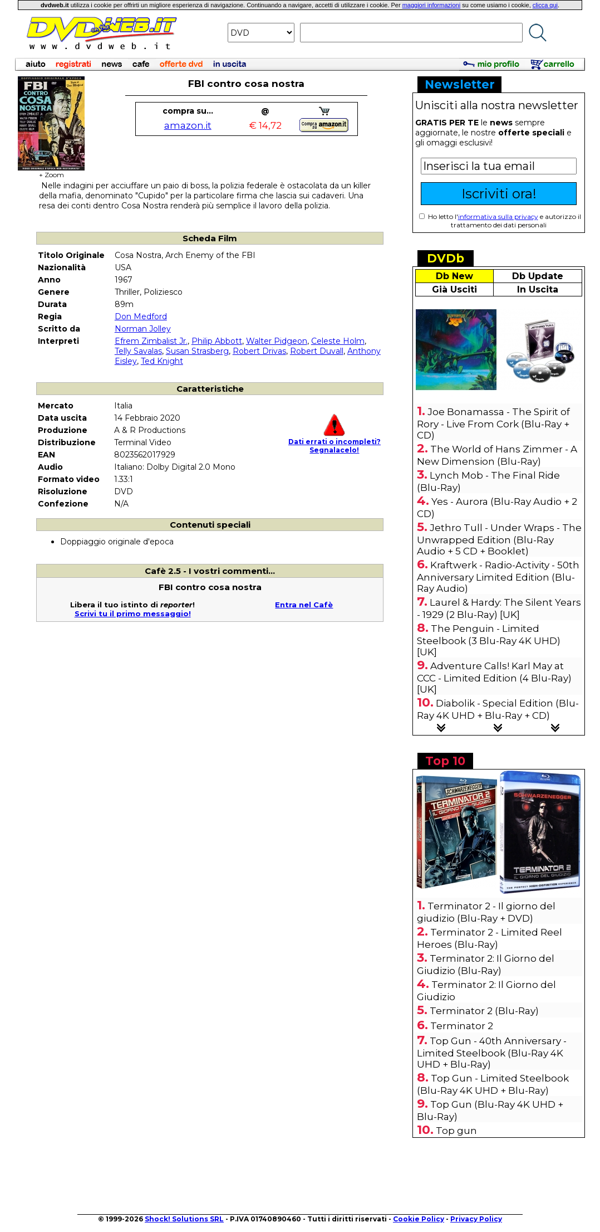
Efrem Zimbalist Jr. (151, 341)
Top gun (456, 1130)
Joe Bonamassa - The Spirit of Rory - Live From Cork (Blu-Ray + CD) (493, 423)
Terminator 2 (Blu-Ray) (484, 1010)
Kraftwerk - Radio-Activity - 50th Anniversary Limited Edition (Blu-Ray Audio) (498, 576)
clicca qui (545, 5)
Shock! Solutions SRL (184, 1219)
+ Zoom (51, 171)
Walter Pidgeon (276, 341)
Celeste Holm (338, 341)
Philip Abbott (216, 341)
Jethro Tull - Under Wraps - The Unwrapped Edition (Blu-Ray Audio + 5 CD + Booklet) (499, 539)
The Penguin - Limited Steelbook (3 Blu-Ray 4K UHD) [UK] (488, 640)
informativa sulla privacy (498, 216)
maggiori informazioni (431, 5)
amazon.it (188, 125)
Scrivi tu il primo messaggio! (133, 613)
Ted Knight (162, 361)
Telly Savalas (138, 351)
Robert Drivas (259, 351)
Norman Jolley (143, 329)
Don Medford (141, 316)
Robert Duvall (316, 351)
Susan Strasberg (197, 351)
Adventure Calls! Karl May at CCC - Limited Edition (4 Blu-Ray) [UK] (494, 677)
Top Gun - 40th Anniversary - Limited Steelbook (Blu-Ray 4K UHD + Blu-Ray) (492, 1052)
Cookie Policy (418, 1219)
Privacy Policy (476, 1219)
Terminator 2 (461, 1025)
